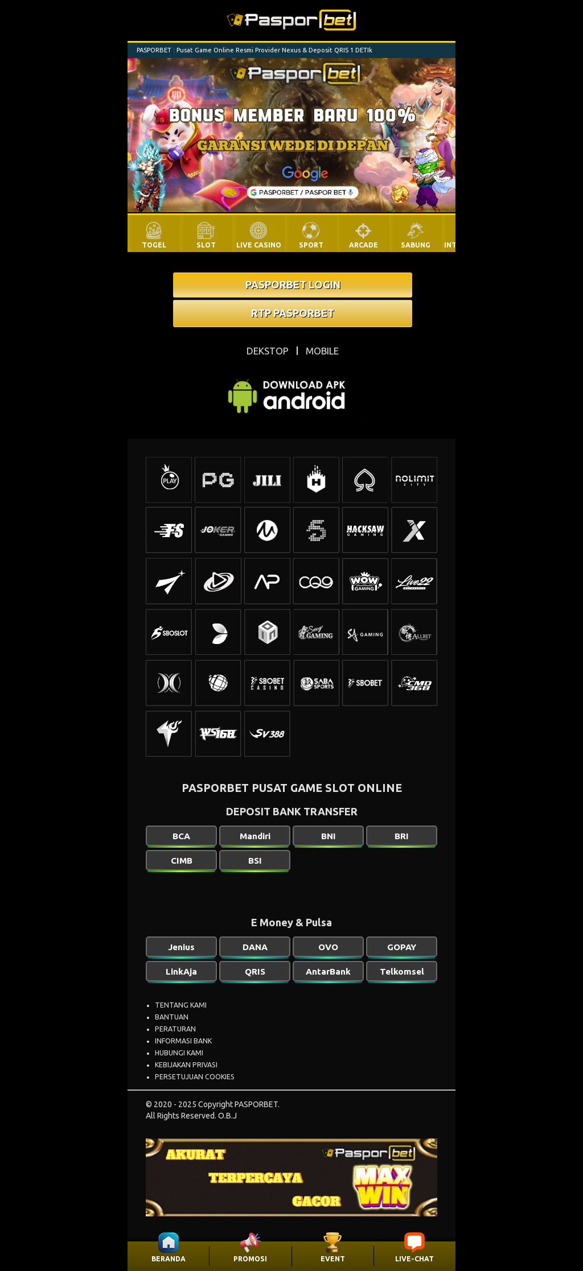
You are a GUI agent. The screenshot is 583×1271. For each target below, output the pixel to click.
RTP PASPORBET (292, 313)
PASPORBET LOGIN (292, 284)
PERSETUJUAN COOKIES (195, 1076)
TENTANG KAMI (181, 1005)
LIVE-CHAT (414, 1258)
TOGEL (154, 245)
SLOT (206, 245)
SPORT (311, 245)
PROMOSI (250, 1258)
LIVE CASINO (258, 245)
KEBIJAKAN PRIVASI (186, 1064)
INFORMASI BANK (183, 1041)
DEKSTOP (268, 350)
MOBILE (322, 350)
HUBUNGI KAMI (179, 1053)
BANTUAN (171, 1017)
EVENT (333, 1258)
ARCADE (363, 245)
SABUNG (415, 245)
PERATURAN (175, 1029)
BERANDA (168, 1258)
